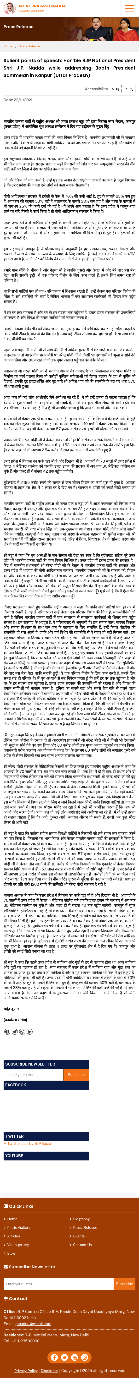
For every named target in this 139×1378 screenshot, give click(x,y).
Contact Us (82, 1245)
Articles (13, 1236)
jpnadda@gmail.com (33, 1324)
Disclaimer (50, 1370)
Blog (11, 1253)
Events (79, 1236)
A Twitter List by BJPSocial (28, 1143)
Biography (81, 1219)
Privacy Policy (25, 1370)
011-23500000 (27, 1341)
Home (8, 46)
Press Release (30, 46)
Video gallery (18, 1245)
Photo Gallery (18, 1227)
